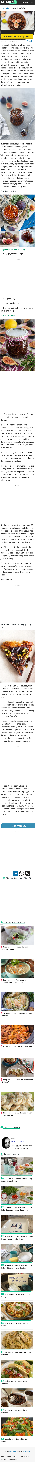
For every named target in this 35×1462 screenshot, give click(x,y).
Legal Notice (24, 1456)
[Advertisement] (17, 278)
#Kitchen (31, 41)
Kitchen (7, 8)
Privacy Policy (12, 1456)
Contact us (13, 1459)
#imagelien (26, 1451)
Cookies (3, 1459)
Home (2, 8)
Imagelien (12, 1451)
